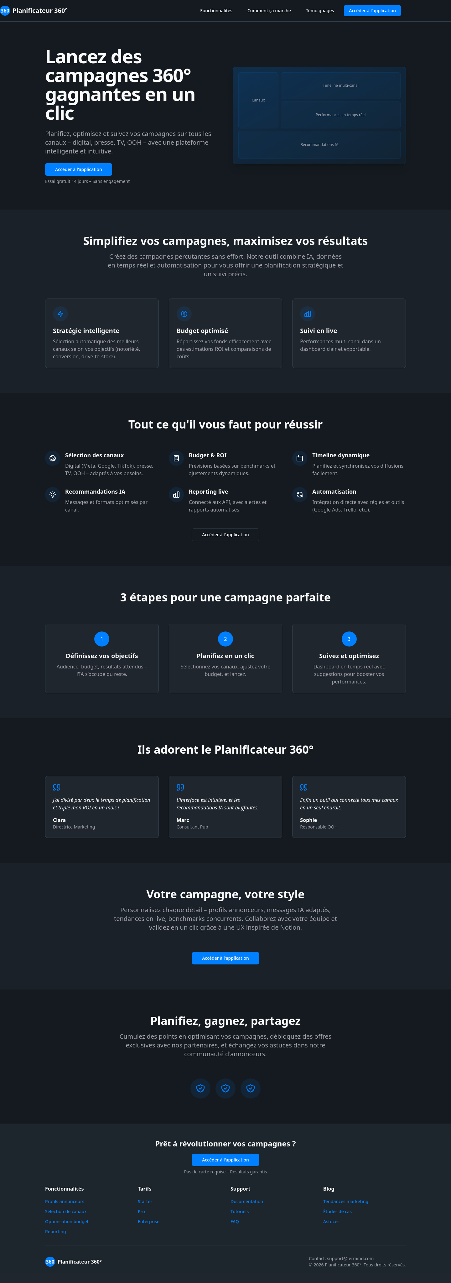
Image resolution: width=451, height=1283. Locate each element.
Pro (141, 1211)
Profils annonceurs (64, 1201)
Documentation (247, 1201)
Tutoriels (240, 1211)
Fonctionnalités (216, 10)
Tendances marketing (345, 1201)
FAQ (235, 1221)
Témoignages (320, 10)
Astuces (331, 1221)
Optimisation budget (67, 1221)
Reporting (55, 1231)
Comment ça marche (269, 10)
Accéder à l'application (372, 10)
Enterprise (148, 1221)
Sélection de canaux (66, 1211)
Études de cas (337, 1211)
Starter (145, 1201)
